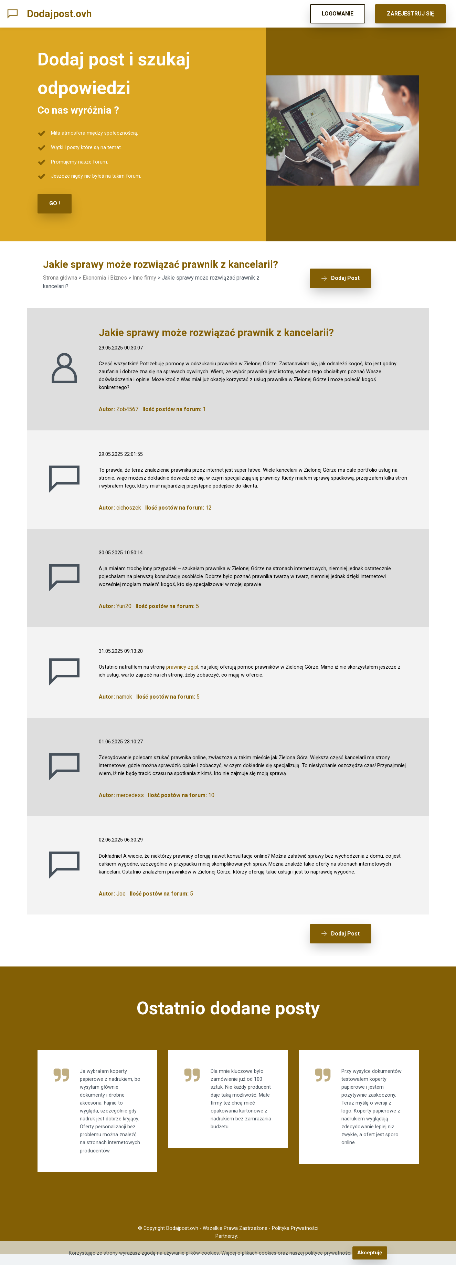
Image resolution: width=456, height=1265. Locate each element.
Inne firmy (144, 277)
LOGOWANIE (337, 13)
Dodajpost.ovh (59, 14)
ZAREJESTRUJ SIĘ (410, 13)
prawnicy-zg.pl (182, 666)
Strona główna (60, 277)
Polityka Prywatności (295, 1239)
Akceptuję (370, 1253)
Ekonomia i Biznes (105, 277)
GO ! (54, 203)
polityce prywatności (329, 1253)
